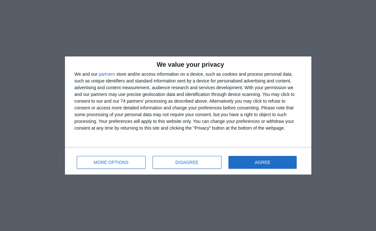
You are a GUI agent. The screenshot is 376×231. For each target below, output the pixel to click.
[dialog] (188, 115)
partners (107, 74)
